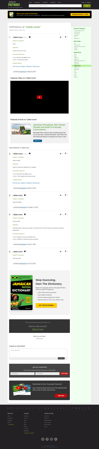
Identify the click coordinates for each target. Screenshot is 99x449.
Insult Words (77, 33)
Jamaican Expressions (79, 30)
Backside (29, 66)
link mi (75, 75)
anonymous (22, 71)
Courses (26, 418)
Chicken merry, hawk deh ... (80, 46)
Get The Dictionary (46, 305)
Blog (25, 424)
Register (89, 2)
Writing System (48, 420)
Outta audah (77, 45)
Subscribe (64, 373)
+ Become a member (29, 433)
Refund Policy (47, 424)
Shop (59, 2)
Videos (25, 426)
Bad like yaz (36, 66)
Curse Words (77, 32)
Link (75, 74)
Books (9, 422)
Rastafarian (76, 38)
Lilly (75, 71)
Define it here (37, 329)
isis (75, 43)
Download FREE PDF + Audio (80, 14)
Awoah (75, 49)
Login (83, 2)
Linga (75, 72)
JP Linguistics (52, 445)
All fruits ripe (16, 66)
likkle (75, 56)
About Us (46, 418)
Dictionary (37, 2)
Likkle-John (76, 67)
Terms (45, 426)
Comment (61, 358)
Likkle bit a (76, 59)
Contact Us (46, 416)
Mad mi (75, 48)
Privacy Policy (47, 422)
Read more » (37, 140)
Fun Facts (26, 428)
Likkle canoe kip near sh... (79, 60)
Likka (75, 54)
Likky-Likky (76, 69)
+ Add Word (11, 424)
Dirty (75, 36)
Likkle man (76, 62)
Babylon (23, 66)
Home (30, 2)
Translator (45, 2)
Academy (52, 2)
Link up (75, 77)
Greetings (76, 35)
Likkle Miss (76, 63)
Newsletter (26, 431)
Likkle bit (76, 57)
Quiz (25, 422)
